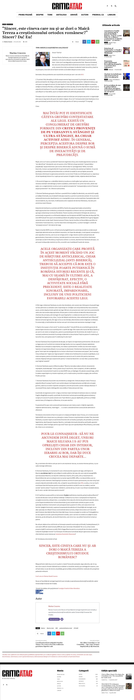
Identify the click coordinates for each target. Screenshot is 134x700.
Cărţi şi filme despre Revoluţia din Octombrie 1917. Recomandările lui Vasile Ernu (112, 676)
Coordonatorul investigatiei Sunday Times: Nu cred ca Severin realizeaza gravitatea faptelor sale (50, 644)
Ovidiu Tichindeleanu (114, 79)
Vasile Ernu (104, 680)
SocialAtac (10, 24)
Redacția (111, 69)
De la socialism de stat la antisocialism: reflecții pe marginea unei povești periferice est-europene (112, 88)
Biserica (43, 628)
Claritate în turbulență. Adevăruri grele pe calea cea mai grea (113, 75)
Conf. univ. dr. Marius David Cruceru (46, 576)
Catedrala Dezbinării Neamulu (65, 534)
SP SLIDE (76, 628)
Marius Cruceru (8, 42)
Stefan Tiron (112, 55)
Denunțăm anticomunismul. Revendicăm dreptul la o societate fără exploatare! (112, 64)
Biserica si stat (50, 628)
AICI (82, 74)
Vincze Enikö (112, 94)
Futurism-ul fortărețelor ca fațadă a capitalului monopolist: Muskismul (113, 51)
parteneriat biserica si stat (65, 628)
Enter (4, 24)
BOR (56, 628)
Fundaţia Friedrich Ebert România (58, 590)
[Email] (61, 619)
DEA (82, 483)
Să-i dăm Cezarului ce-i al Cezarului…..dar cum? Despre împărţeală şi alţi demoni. (88, 644)
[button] (115, 6)
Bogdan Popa (112, 42)
